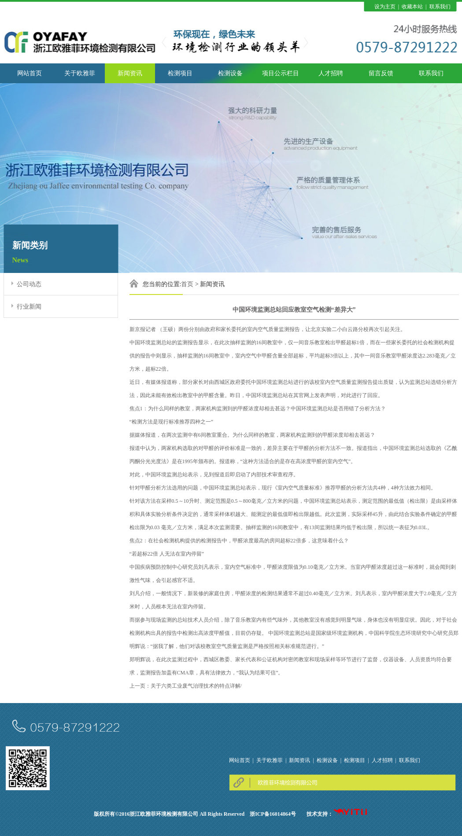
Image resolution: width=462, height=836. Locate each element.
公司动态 (29, 284)
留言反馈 (381, 73)
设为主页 (384, 7)
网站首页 (29, 73)
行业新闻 (29, 306)
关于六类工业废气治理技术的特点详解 (195, 686)
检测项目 (180, 73)
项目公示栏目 (280, 73)
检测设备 (230, 73)
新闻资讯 (130, 73)
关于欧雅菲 (79, 73)
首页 (187, 284)
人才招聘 (330, 73)
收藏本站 (412, 7)
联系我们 (440, 7)
